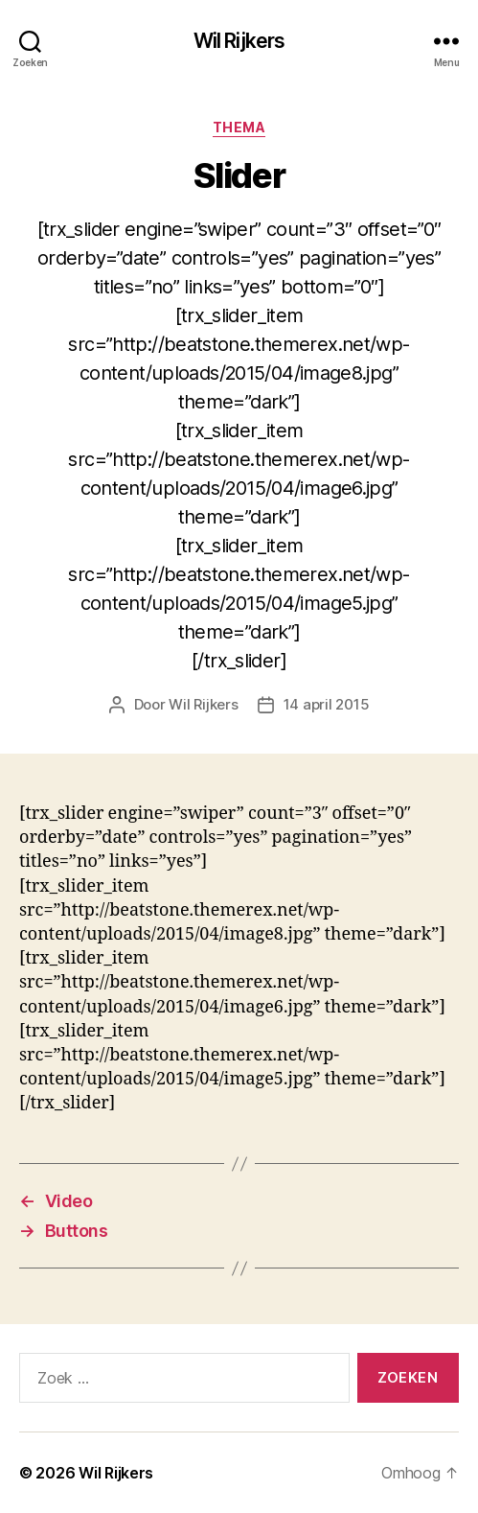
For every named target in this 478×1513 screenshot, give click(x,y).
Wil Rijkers (239, 41)
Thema (239, 127)
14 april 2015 (327, 704)
